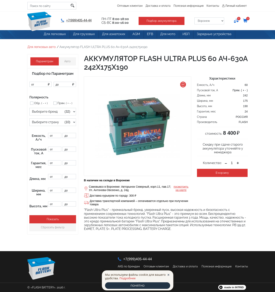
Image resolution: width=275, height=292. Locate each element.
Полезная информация (189, 5)
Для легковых (48, 35)
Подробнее (127, 278)
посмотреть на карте (181, 188)
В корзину (222, 172)
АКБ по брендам (129, 266)
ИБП (190, 35)
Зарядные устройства (220, 35)
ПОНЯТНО (137, 285)
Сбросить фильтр (53, 227)
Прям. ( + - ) (64, 103)
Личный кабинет (236, 5)
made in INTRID (234, 287)
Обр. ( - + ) (41, 103)
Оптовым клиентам (130, 5)
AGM (133, 35)
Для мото (170, 35)
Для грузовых (78, 35)
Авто (67, 61)
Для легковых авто (41, 47)
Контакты (212, 5)
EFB (150, 35)
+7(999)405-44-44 (76, 20)
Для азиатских (109, 35)
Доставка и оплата (158, 5)
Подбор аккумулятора (161, 20)
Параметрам (44, 61)
